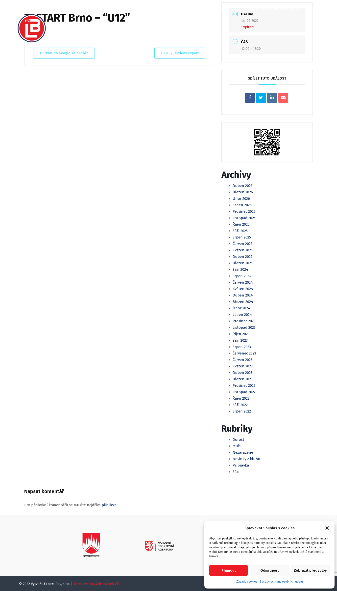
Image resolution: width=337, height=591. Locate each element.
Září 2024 (240, 269)
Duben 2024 (243, 295)
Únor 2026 (241, 198)
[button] (327, 528)
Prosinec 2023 (244, 321)
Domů (63, 8)
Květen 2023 (243, 366)
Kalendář (132, 8)
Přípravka (241, 465)
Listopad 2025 (244, 218)
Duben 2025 (242, 256)
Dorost (238, 439)
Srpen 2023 (242, 347)
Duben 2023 (242, 372)
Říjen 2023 (241, 334)
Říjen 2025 (241, 224)
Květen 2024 (243, 289)
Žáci (236, 472)
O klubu (85, 8)
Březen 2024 (243, 301)
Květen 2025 (243, 250)
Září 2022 (240, 405)
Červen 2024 (243, 282)
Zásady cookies (246, 581)
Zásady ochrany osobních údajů (281, 581)
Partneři (65, 25)
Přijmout (228, 570)
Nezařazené (243, 452)
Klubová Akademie (207, 8)
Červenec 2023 (244, 353)
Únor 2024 (241, 308)
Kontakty (92, 25)
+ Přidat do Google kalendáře (65, 53)
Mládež (175, 8)
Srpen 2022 (242, 411)
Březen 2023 (243, 379)
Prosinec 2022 (244, 385)
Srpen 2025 (242, 237)
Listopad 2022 (244, 392)
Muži (154, 8)
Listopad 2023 (244, 327)
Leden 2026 (242, 205)
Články (108, 8)
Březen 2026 (243, 192)
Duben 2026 (243, 185)
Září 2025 (240, 231)
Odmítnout (269, 570)
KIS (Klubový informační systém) (267, 8)
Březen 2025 (243, 263)
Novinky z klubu (246, 459)
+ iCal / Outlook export (178, 53)
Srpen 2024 (242, 276)
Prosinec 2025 (244, 211)
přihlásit (109, 505)
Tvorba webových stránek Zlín (97, 584)
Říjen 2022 (241, 398)
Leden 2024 (242, 314)
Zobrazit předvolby (310, 570)
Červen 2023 (242, 359)
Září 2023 (240, 340)
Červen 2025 (242, 243)
